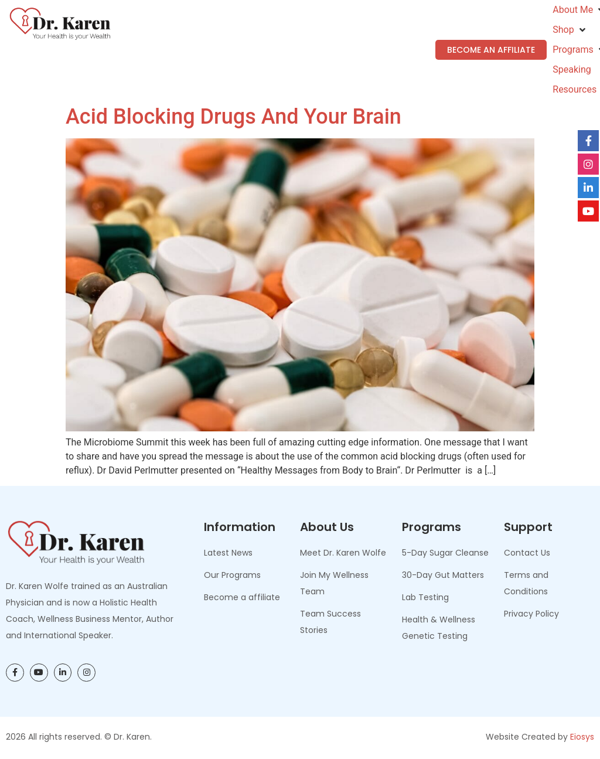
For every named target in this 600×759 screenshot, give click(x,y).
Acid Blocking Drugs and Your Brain (233, 116)
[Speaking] (572, 70)
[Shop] (570, 30)
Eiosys (582, 737)
